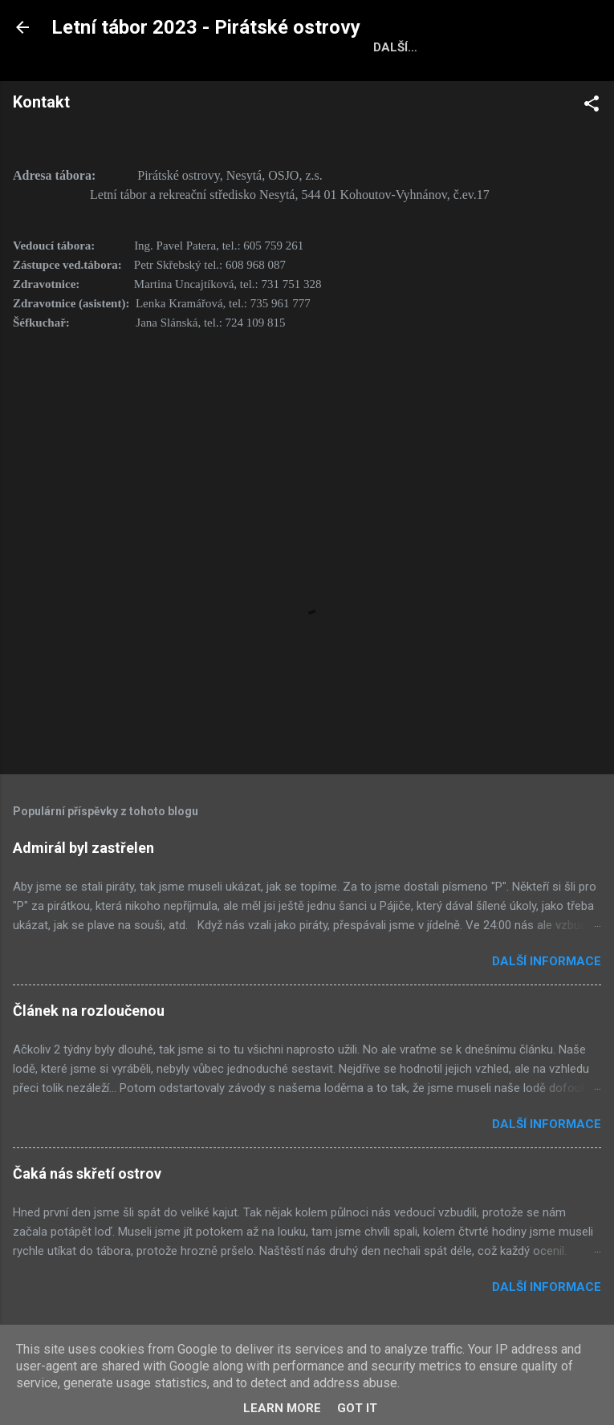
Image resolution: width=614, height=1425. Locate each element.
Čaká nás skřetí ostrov (87, 1210)
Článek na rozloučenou (89, 1047)
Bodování (392, 81)
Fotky (242, 81)
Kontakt (480, 81)
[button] (591, 143)
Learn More (282, 1408)
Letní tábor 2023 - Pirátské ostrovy (205, 27)
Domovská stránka (128, 81)
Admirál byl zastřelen (83, 884)
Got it (357, 1408)
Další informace (546, 998)
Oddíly (311, 81)
